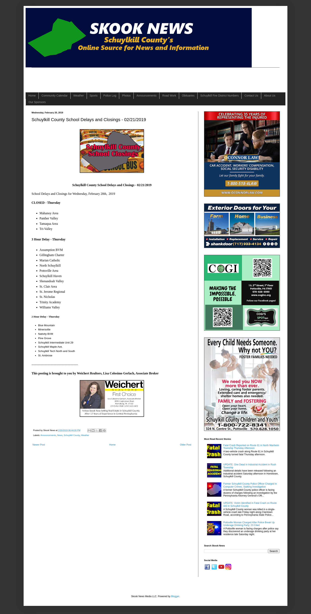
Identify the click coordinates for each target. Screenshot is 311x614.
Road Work (169, 95)
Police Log (109, 95)
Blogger (175, 596)
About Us (269, 95)
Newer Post (39, 444)
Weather (78, 95)
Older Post (185, 444)
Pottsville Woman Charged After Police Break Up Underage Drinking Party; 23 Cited (249, 524)
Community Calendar (54, 95)
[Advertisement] (104, 76)
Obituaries (188, 95)
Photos (126, 95)
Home (32, 95)
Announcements (146, 95)
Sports (94, 95)
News (59, 435)
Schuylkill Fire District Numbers (219, 95)
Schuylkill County (72, 435)
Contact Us (251, 95)
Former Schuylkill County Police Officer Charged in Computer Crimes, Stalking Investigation (250, 485)
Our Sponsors (37, 102)
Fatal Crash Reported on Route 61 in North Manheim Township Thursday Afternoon (251, 447)
